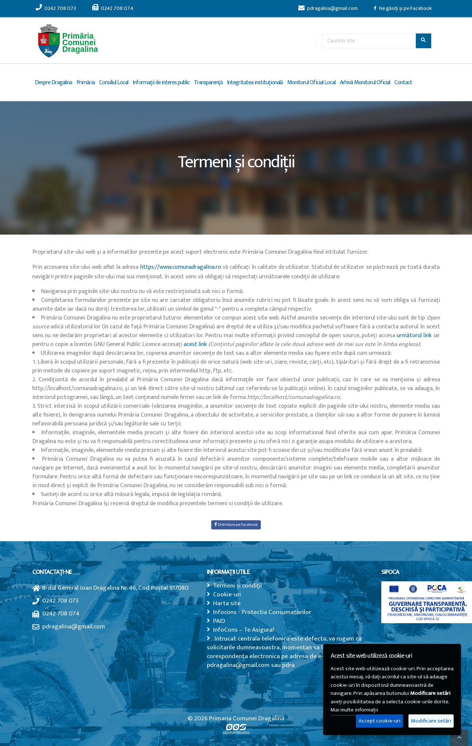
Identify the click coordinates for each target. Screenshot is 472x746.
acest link (195, 344)
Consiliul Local (113, 83)
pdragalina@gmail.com (328, 8)
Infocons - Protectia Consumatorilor (262, 612)
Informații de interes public (161, 83)
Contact (403, 83)
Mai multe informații (354, 709)
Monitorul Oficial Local (311, 83)
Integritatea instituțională (255, 83)
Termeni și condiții (237, 585)
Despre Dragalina (53, 83)
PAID (219, 620)
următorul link (414, 335)
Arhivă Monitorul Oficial (365, 83)
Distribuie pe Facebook (236, 524)
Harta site (227, 603)
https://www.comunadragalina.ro (180, 267)
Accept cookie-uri (379, 720)
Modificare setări (431, 720)
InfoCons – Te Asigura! (243, 629)
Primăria (85, 83)
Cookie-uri (227, 594)
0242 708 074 (112, 8)
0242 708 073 (56, 8)
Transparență (208, 83)
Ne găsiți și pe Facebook (403, 8)
